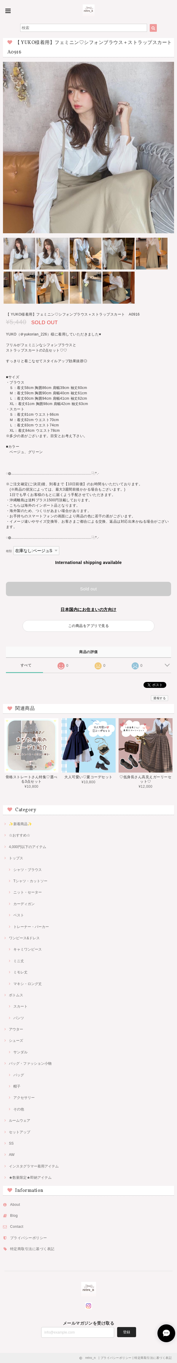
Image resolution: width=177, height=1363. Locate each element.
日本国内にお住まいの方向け (88, 609)
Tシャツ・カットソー (30, 881)
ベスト (18, 915)
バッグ (18, 1075)
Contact (16, 1227)
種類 (9, 551)
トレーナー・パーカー (31, 927)
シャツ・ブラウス (27, 870)
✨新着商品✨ (20, 824)
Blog (14, 1216)
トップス (16, 858)
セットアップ (19, 1132)
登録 (126, 1332)
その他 (18, 1109)
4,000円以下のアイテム (27, 847)
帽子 (16, 1086)
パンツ (18, 1018)
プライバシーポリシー (28, 1238)
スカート (20, 1006)
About (15, 1205)
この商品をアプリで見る (88, 626)
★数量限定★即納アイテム (30, 1178)
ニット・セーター (27, 892)
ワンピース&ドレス (24, 938)
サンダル (20, 1052)
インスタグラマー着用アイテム (34, 1166)
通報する (159, 698)
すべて (25, 665)
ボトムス (16, 995)
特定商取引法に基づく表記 (32, 1249)
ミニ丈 (18, 961)
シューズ (16, 1041)
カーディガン (24, 904)
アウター (16, 1029)
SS (11, 1143)
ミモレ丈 (20, 972)
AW (12, 1155)
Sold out (88, 589)
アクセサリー (24, 1098)
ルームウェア (19, 1120)
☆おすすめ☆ (19, 835)
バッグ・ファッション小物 (30, 1063)
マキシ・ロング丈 (27, 984)
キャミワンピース (27, 949)
